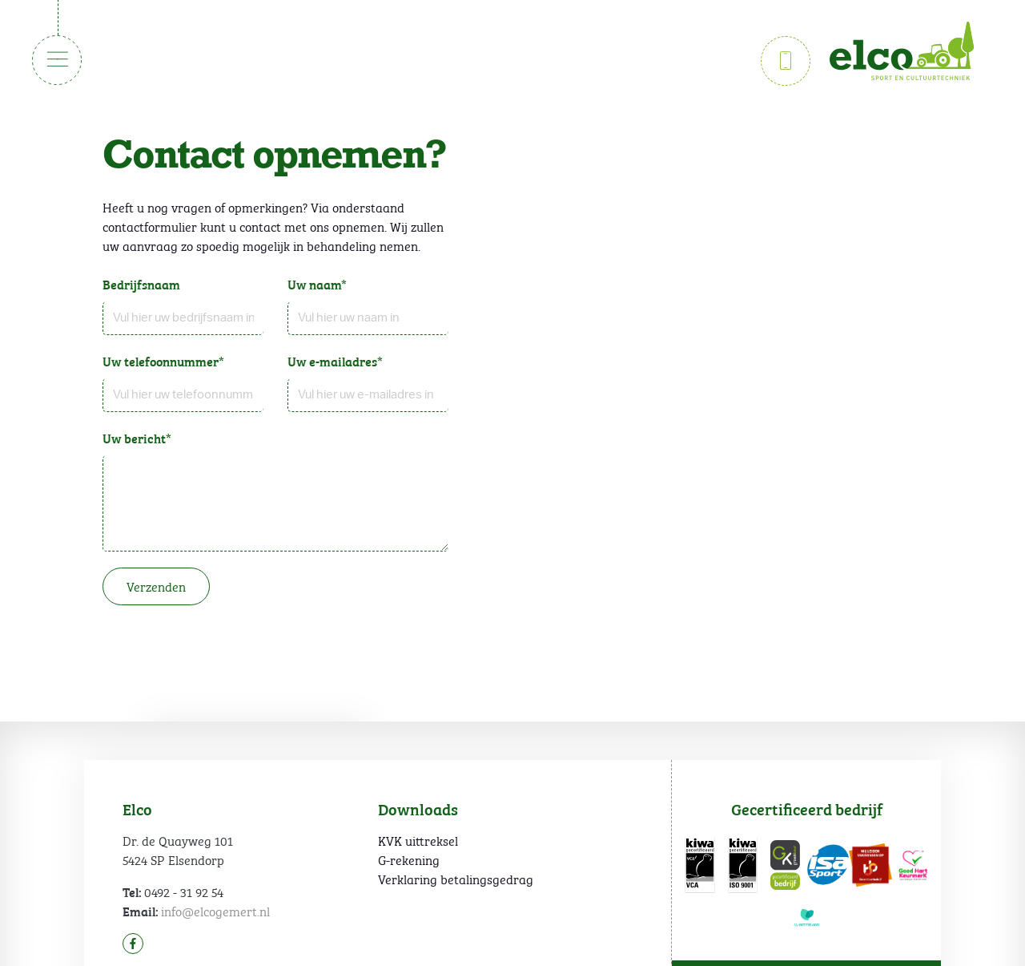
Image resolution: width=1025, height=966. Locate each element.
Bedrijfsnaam (141, 283)
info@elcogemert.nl (215, 910)
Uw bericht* (136, 437)
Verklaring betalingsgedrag (455, 878)
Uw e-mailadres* (335, 360)
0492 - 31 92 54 (183, 891)
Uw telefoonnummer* (163, 360)
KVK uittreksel (418, 840)
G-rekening (409, 859)
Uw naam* (317, 283)
